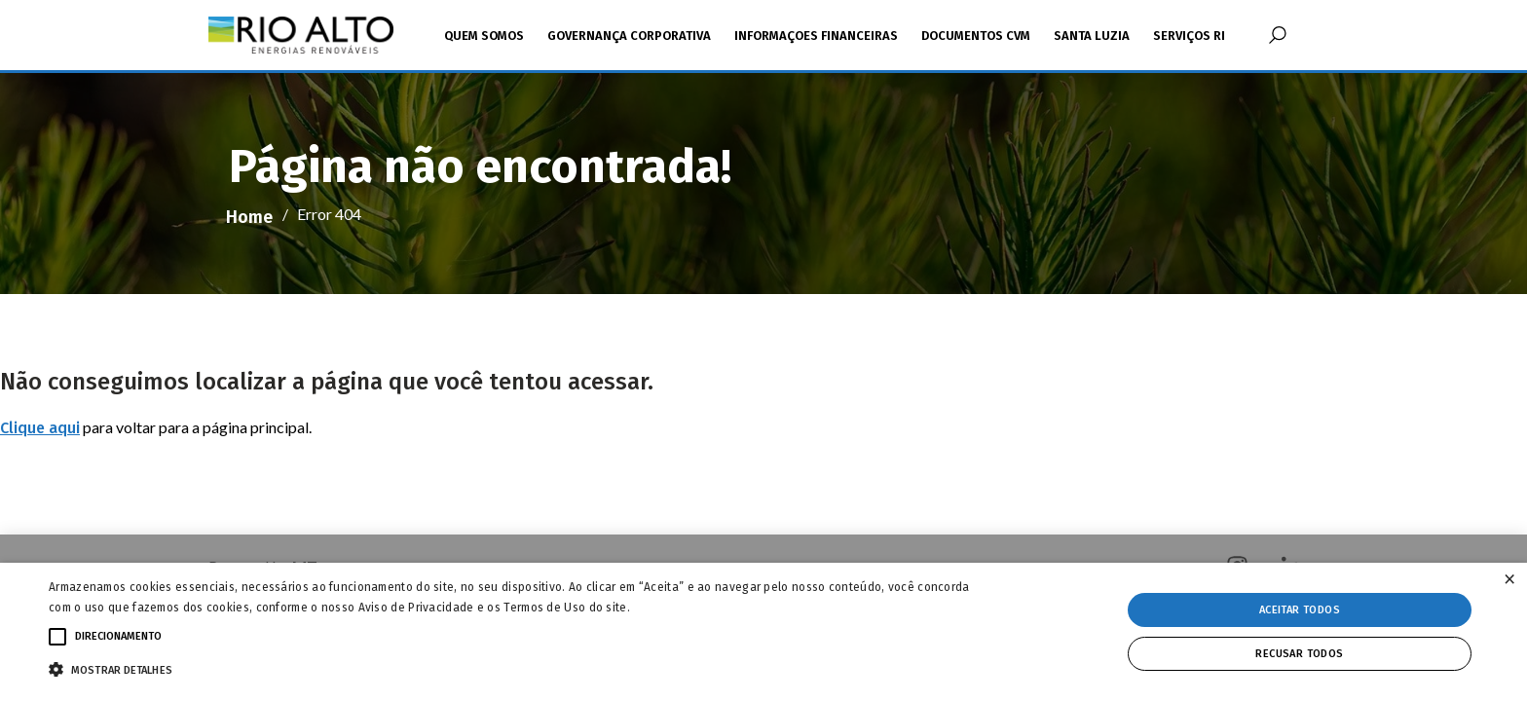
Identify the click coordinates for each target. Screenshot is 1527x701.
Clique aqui (40, 428)
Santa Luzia (1092, 35)
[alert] (763, 632)
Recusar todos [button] (1299, 653)
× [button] (1509, 579)
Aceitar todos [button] (1299, 610)
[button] (513, 668)
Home (249, 217)
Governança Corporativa (629, 35)
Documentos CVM (975, 35)
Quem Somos (484, 35)
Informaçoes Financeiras (816, 35)
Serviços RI (1189, 35)
